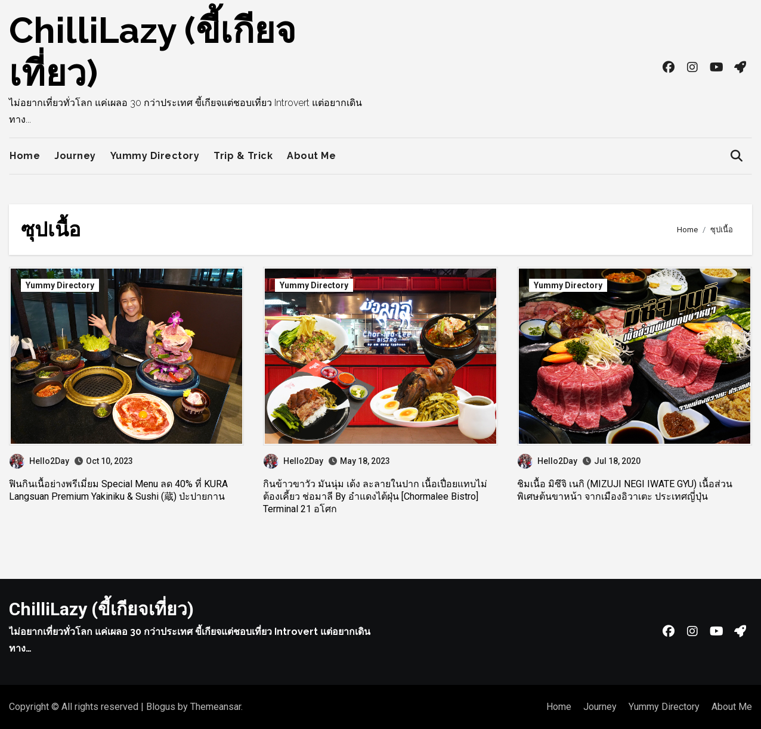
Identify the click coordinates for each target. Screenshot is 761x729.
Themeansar (215, 706)
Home (25, 155)
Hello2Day (39, 461)
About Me (311, 155)
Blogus (160, 706)
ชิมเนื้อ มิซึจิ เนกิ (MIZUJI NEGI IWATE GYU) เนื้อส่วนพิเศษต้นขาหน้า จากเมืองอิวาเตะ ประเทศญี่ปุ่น (624, 490)
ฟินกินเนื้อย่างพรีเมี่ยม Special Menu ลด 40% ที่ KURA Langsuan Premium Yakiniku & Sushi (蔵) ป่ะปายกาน (118, 490)
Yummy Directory (155, 155)
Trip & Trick (243, 155)
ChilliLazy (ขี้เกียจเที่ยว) (101, 609)
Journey (75, 155)
